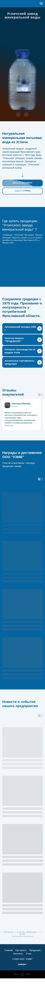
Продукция (35, 976)
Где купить (21, 976)
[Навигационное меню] (41, 4)
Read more (9, 451)
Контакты (18, 979)
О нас (29, 979)
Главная (8, 976)
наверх (22, 990)
